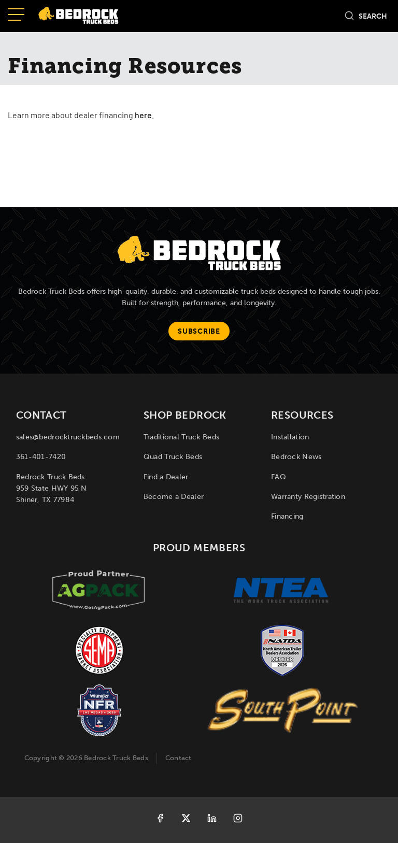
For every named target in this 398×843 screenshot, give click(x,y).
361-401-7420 (41, 456)
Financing (287, 516)
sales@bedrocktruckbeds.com (68, 437)
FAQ (278, 477)
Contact (178, 758)
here (143, 116)
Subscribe (199, 331)
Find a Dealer (166, 477)
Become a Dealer (174, 496)
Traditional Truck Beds (181, 437)
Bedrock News (296, 456)
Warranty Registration (308, 496)
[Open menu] (16, 15)
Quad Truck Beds (173, 456)
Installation (290, 437)
